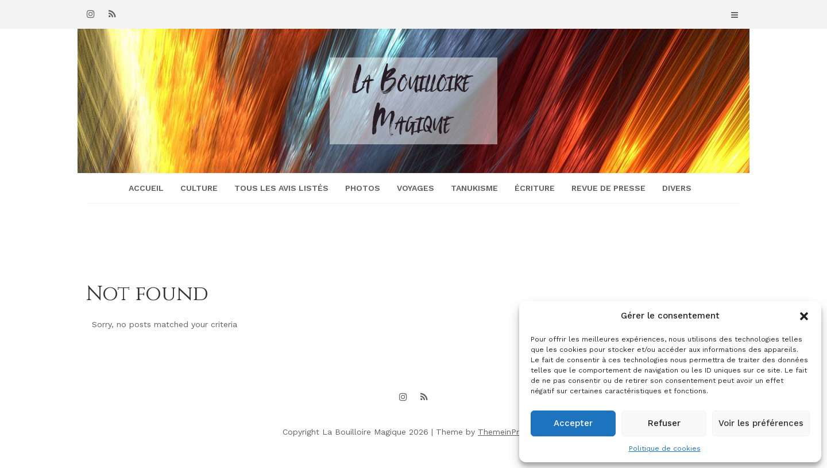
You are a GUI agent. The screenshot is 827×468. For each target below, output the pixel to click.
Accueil (146, 188)
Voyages (415, 188)
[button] (804, 316)
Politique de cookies (665, 448)
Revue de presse (608, 188)
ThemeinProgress (511, 431)
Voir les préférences (760, 423)
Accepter (573, 423)
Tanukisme (474, 188)
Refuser (664, 423)
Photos (362, 188)
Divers (676, 188)
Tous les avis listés (281, 188)
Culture (199, 188)
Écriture (535, 188)
